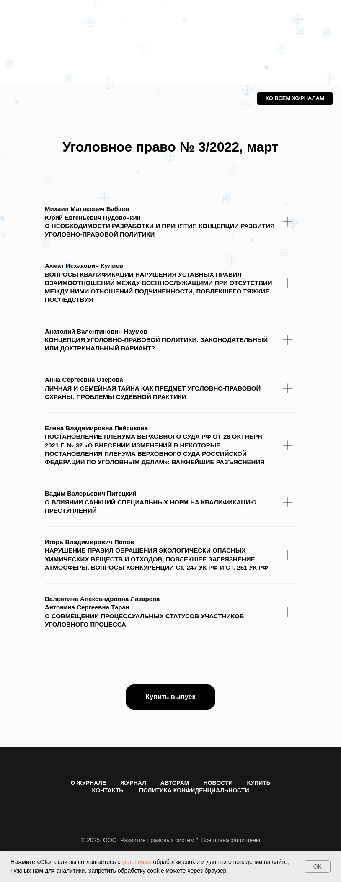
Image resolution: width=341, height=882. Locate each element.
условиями (136, 862)
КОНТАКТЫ (108, 790)
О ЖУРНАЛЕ (88, 782)
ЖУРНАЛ (133, 782)
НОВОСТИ (217, 782)
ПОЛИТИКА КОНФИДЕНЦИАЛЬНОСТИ (194, 790)
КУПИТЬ (259, 782)
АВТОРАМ (174, 782)
